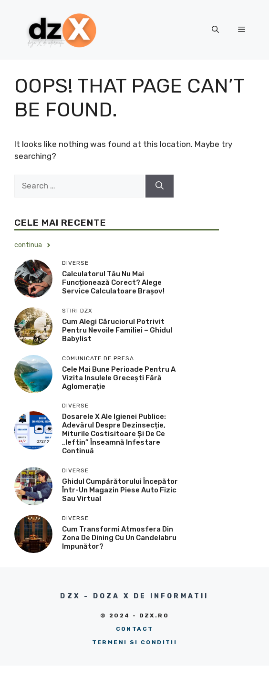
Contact (135, 629)
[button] (215, 29)
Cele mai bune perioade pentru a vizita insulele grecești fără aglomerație (119, 378)
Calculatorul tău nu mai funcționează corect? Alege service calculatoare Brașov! (113, 282)
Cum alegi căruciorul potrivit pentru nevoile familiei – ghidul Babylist (117, 330)
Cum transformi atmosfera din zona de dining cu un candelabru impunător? (119, 538)
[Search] (159, 186)
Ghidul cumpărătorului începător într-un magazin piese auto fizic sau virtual (120, 490)
